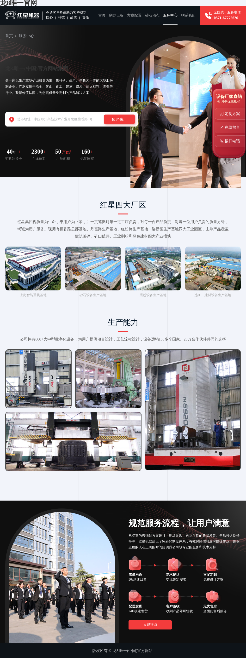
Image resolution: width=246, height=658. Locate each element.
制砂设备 (116, 15)
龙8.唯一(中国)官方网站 (133, 651)
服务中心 (170, 15)
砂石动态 (152, 15)
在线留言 (232, 127)
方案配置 (134, 15)
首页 (101, 15)
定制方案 (232, 114)
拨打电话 (232, 141)
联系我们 (188, 15)
